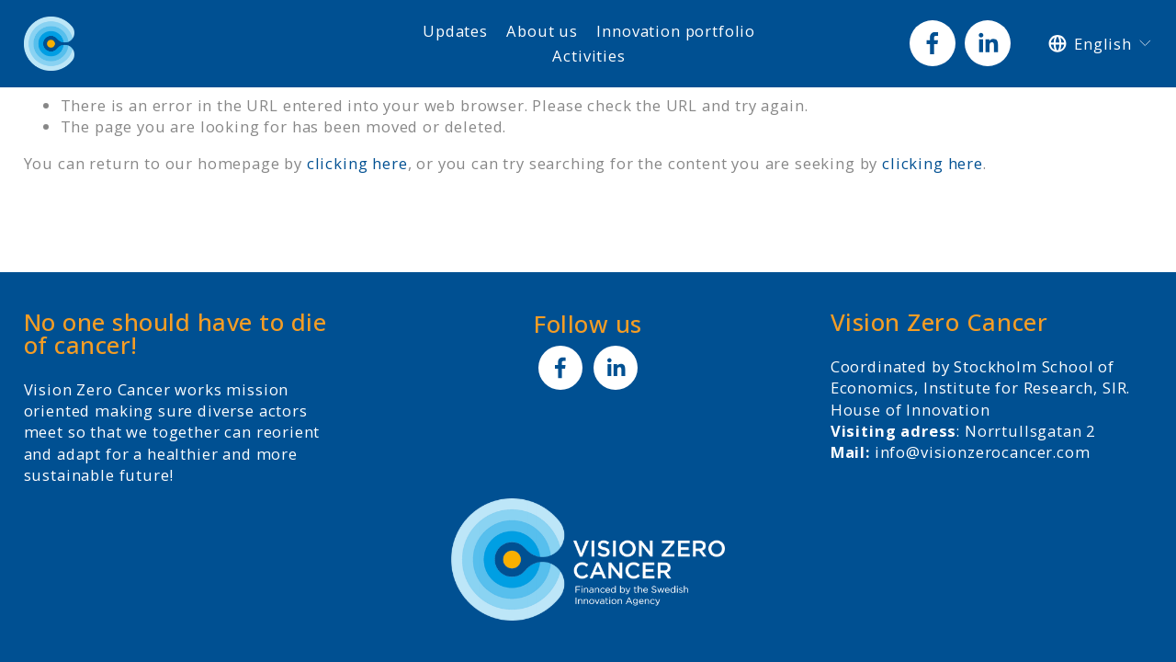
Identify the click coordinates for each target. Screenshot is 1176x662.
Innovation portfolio (675, 30)
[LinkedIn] (988, 43)
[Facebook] (933, 43)
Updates (455, 30)
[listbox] (1100, 43)
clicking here (357, 163)
